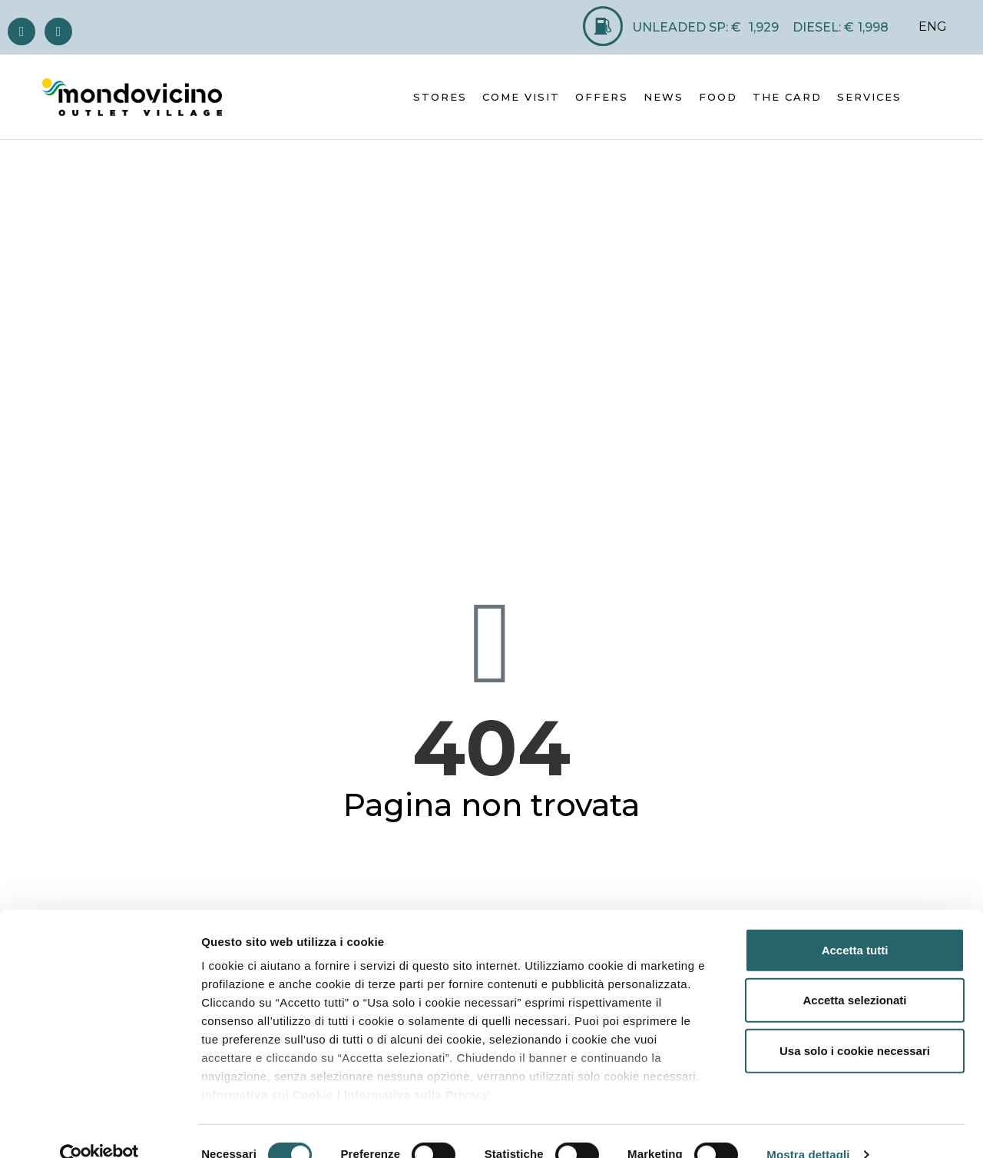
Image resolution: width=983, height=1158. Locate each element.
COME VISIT (521, 97)
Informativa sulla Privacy (416, 1067)
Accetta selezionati (854, 973)
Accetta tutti (855, 923)
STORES (440, 97)
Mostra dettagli (807, 1127)
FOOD (718, 97)
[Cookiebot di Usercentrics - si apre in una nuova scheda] (99, 1128)
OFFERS (601, 97)
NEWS (663, 97)
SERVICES (869, 97)
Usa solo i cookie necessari (854, 1023)
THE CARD (787, 97)
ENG (932, 26)
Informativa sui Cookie (267, 1067)
